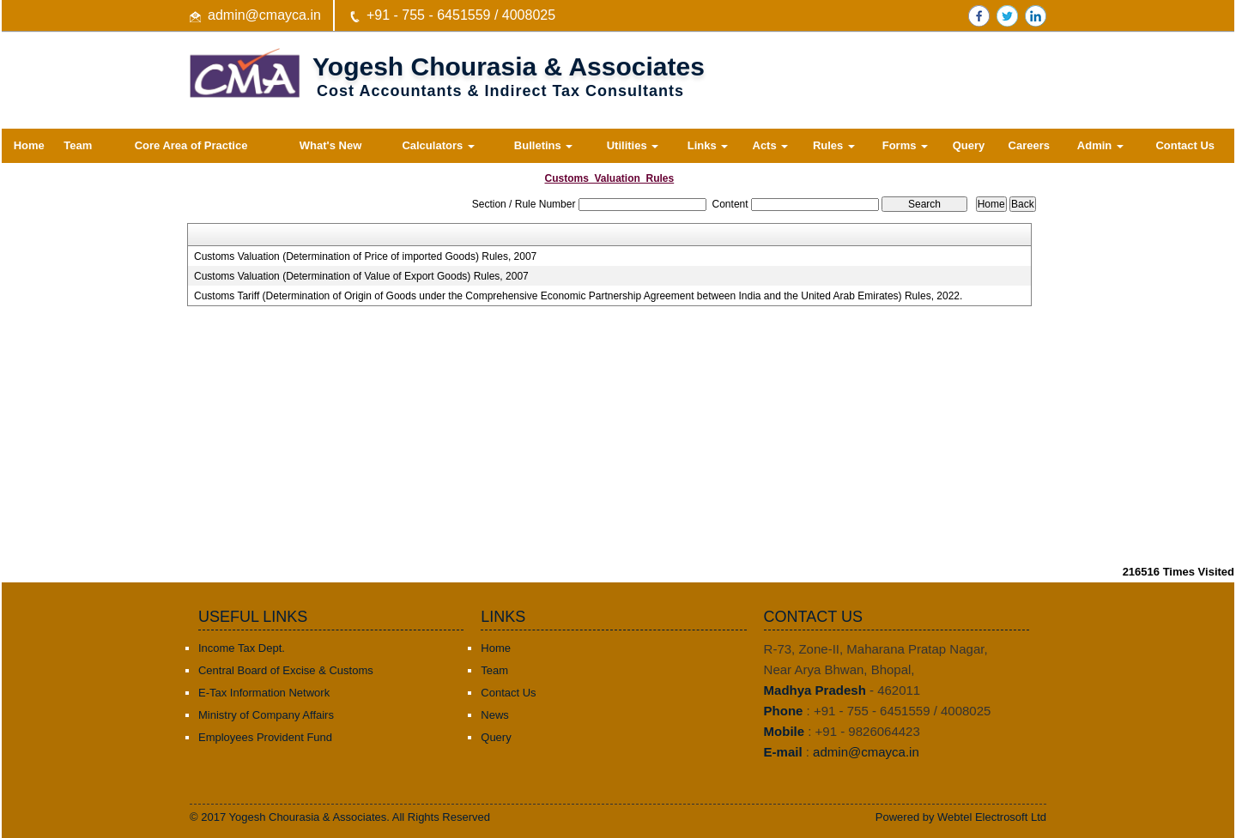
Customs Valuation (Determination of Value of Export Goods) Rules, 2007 (361, 276)
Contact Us (1185, 145)
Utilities (633, 145)
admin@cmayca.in (264, 15)
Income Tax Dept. (241, 648)
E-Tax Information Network (264, 692)
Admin (1100, 145)
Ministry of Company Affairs (266, 714)
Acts (771, 145)
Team (78, 145)
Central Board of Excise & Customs (285, 670)
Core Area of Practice (191, 145)
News (495, 714)
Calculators (438, 145)
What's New (330, 145)
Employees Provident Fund (265, 737)
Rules (834, 145)
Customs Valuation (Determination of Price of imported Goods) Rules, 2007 (365, 256)
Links (708, 145)
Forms (905, 145)
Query (969, 145)
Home (29, 145)
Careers (1029, 145)
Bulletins (543, 145)
